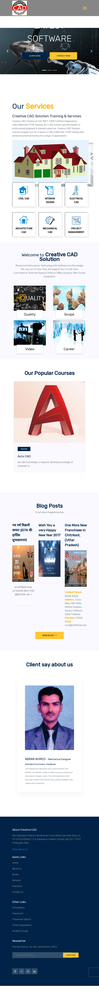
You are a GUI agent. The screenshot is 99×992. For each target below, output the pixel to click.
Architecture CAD (23, 224)
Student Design (20, 937)
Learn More (34, 56)
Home (15, 869)
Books (15, 880)
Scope (69, 314)
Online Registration (22, 931)
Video (29, 349)
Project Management (76, 224)
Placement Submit (21, 925)
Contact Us (17, 898)
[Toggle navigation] (85, 8)
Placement (17, 919)
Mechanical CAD (50, 224)
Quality (30, 314)
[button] (7, 51)
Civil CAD (23, 193)
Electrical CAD (76, 195)
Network (16, 886)
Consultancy (18, 913)
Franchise (17, 892)
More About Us (20, 855)
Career (69, 349)
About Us (17, 874)
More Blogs (49, 642)
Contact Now (63, 56)
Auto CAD (24, 456)
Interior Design (50, 195)
